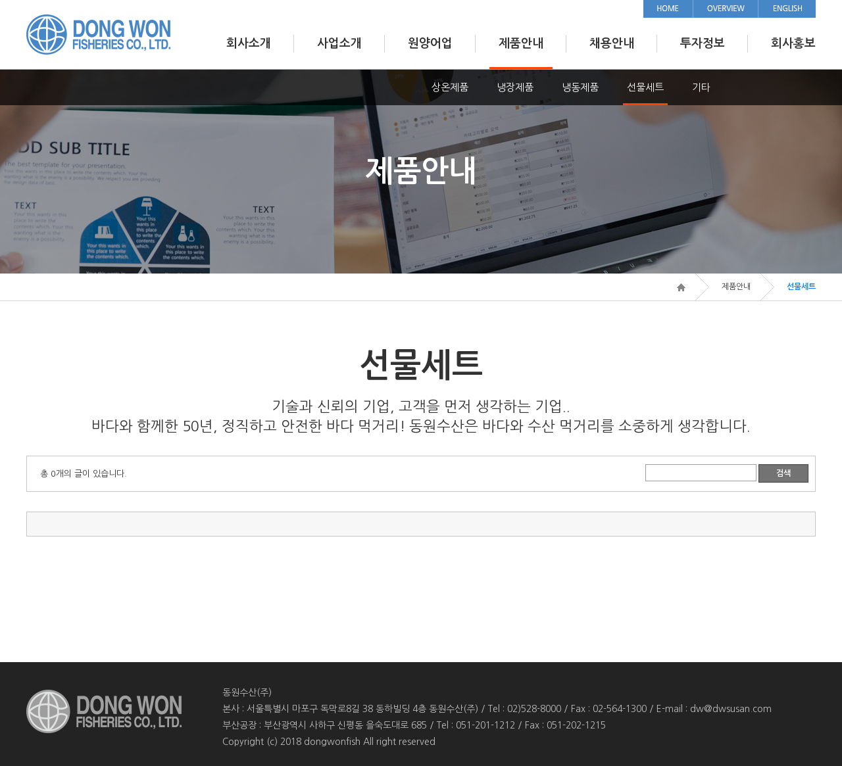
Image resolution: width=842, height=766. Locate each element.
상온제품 (450, 87)
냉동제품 (580, 87)
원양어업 (430, 43)
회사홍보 (793, 43)
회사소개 (248, 43)
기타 (701, 87)
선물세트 (645, 87)
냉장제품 (515, 87)
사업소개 (339, 43)
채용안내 (611, 43)
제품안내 (521, 43)
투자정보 (702, 43)
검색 (783, 473)
